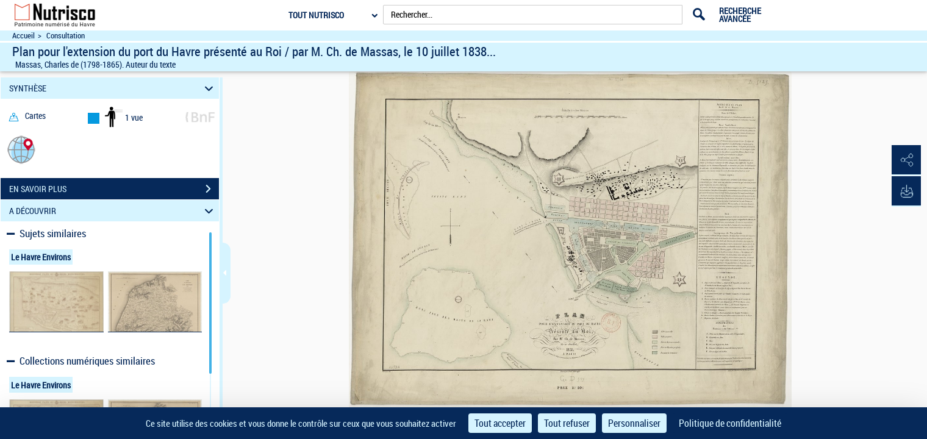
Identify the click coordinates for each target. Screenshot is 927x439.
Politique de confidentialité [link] (730, 423)
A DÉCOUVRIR (113, 210)
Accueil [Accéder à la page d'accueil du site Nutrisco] (23, 35)
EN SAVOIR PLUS (114, 189)
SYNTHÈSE (113, 88)
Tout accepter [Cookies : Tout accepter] (500, 423)
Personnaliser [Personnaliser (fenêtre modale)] (634, 423)
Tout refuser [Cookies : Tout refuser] (567, 423)
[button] (21, 149)
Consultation (65, 35)
